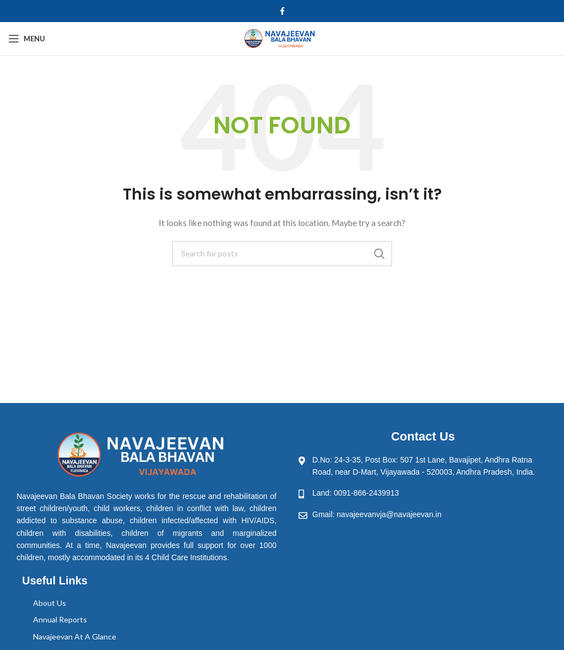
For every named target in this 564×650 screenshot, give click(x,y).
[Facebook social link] (282, 11)
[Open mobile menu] (27, 39)
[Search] (282, 253)
